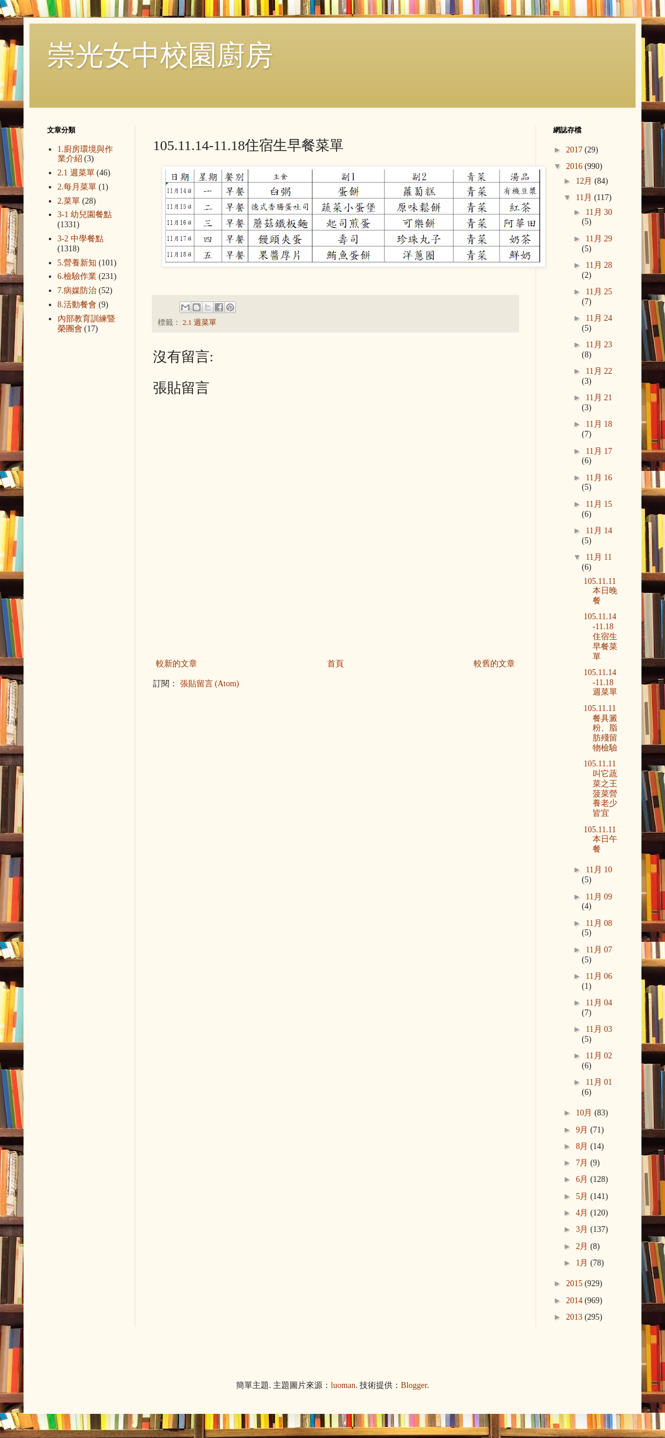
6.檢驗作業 (77, 276)
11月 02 (599, 1055)
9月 (583, 1129)
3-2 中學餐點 (81, 238)
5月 (583, 1196)
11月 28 (599, 265)
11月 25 (599, 291)
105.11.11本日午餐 (600, 839)
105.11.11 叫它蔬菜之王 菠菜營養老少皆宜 (600, 788)
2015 (575, 1283)
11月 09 (599, 896)
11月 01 (599, 1082)
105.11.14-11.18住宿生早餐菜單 (600, 636)
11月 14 (599, 530)
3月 (583, 1229)
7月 (583, 1162)
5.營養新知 (77, 262)
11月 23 (599, 344)
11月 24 (599, 318)
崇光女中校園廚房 (160, 55)
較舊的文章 (494, 663)
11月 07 (599, 949)
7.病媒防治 (77, 290)
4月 (583, 1212)
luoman (343, 1385)
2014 (575, 1300)
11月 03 (599, 1029)
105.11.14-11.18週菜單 (600, 682)
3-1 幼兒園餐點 (85, 214)
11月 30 (599, 212)
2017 (575, 149)
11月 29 (599, 238)
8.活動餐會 (77, 304)
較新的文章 (176, 663)
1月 (583, 1262)
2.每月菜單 (77, 186)
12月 (585, 181)
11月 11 (598, 557)
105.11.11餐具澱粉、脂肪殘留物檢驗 (600, 728)
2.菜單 (69, 201)
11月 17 (599, 451)
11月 (585, 197)
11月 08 (599, 923)
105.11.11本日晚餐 (600, 591)
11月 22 (599, 371)
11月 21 (599, 397)
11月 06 (599, 976)
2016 (575, 166)
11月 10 (599, 869)
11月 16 (599, 477)
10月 (585, 1112)
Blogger (414, 1385)
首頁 (335, 663)
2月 (583, 1246)
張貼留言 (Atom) (210, 683)
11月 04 (599, 1002)
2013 (575, 1317)
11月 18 (599, 424)
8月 (583, 1146)
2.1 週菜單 (199, 322)
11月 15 (599, 504)
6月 (583, 1179)
